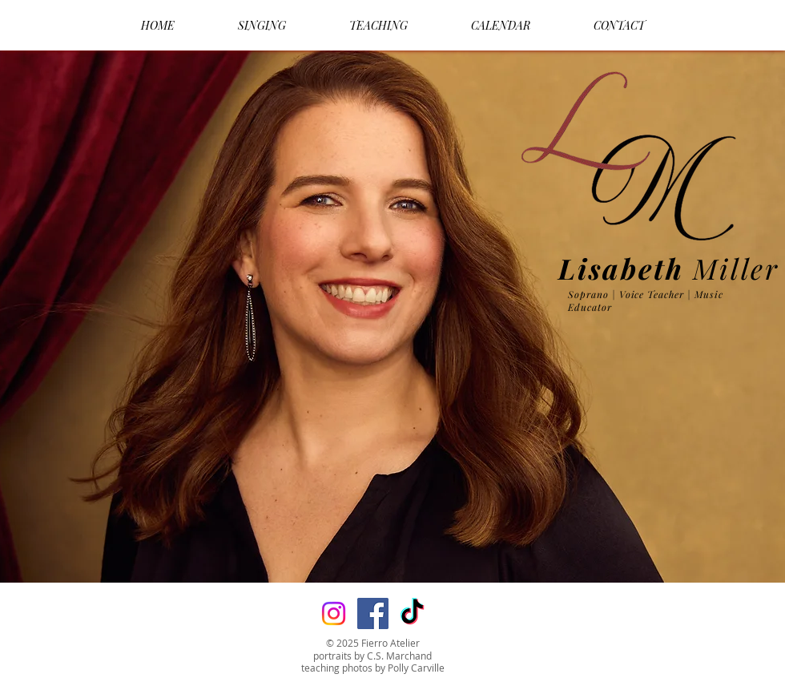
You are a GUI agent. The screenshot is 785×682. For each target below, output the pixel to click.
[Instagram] (333, 613)
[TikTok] (412, 613)
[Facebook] (372, 613)
